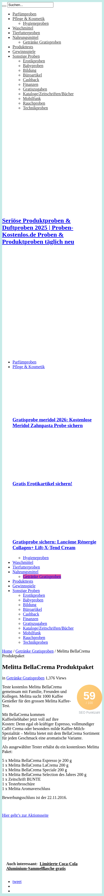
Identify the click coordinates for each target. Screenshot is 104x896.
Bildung (29, 70)
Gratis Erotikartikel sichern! (42, 483)
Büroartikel (32, 75)
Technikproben (35, 108)
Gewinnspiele (24, 51)
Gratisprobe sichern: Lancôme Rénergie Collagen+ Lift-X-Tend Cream (54, 544)
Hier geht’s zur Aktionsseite (25, 815)
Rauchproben (34, 103)
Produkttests (23, 47)
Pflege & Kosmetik (29, 18)
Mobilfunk (32, 98)
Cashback (31, 79)
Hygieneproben (36, 23)
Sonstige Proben (26, 56)
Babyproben (33, 65)
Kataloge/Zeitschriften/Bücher (48, 94)
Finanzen (30, 84)
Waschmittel (23, 28)
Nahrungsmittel (26, 37)
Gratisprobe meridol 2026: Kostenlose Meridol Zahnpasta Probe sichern (52, 422)
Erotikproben (34, 61)
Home (7, 651)
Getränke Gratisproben (42, 42)
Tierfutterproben (26, 33)
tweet (17, 881)
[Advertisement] (49, 307)
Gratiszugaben (35, 89)
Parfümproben (24, 14)
